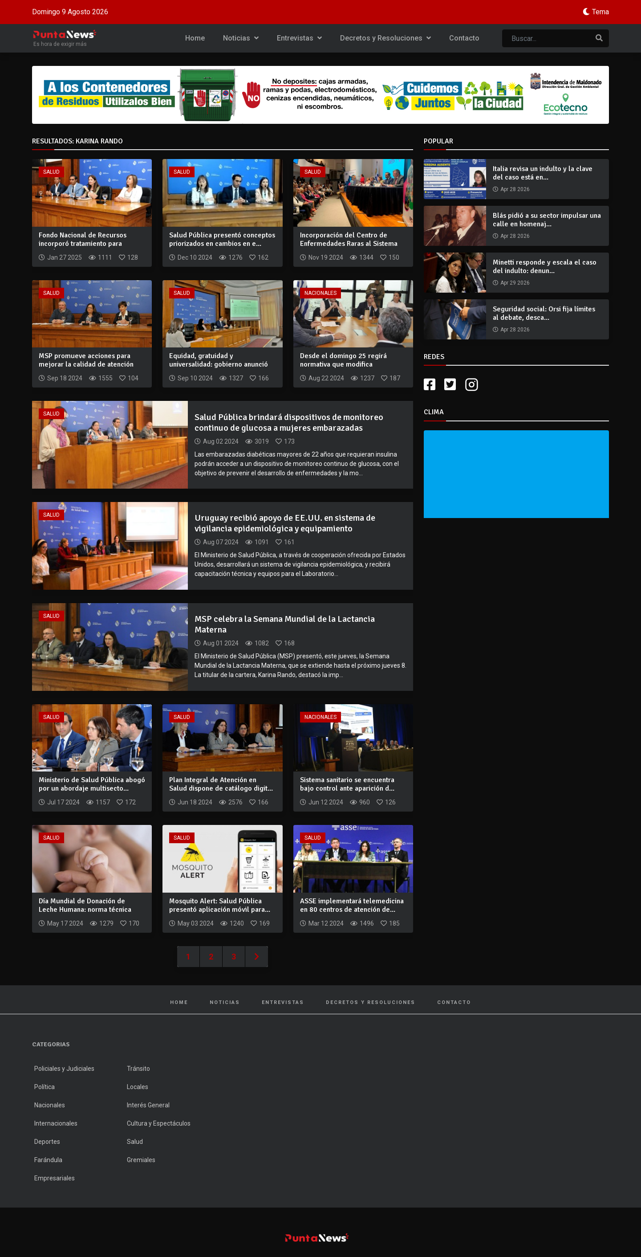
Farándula (48, 1159)
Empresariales (54, 1178)
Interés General (148, 1105)
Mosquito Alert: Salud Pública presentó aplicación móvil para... (219, 905)
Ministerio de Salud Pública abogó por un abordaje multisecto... (92, 784)
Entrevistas (299, 38)
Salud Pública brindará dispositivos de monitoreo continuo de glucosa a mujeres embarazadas (289, 422)
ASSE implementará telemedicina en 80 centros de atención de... (352, 905)
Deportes (47, 1141)
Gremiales (141, 1159)
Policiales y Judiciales (64, 1068)
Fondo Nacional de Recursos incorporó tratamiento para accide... (82, 244)
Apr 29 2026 (515, 283)
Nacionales (320, 293)
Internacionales (55, 1123)
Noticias (241, 38)
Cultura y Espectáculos (159, 1123)
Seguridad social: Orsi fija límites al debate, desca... (544, 313)
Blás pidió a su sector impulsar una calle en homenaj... (547, 220)
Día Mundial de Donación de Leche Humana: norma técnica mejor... (85, 909)
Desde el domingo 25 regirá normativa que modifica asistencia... (343, 364)
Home (195, 38)
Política (44, 1086)
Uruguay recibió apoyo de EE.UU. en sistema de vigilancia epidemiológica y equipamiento (285, 523)
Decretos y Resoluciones (385, 38)
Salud (51, 172)
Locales (137, 1086)
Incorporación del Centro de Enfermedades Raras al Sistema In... (349, 244)
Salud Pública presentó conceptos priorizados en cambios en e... (222, 239)
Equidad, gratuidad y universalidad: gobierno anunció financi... (218, 364)
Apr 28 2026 (515, 189)
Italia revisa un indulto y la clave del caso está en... (542, 173)
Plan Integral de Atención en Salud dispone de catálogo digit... (221, 784)
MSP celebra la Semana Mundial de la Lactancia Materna (285, 624)
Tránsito (138, 1068)
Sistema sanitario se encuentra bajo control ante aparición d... (347, 784)
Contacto (464, 38)
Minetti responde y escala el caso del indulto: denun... (544, 266)
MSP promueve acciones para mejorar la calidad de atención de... (86, 364)
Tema (600, 12)
